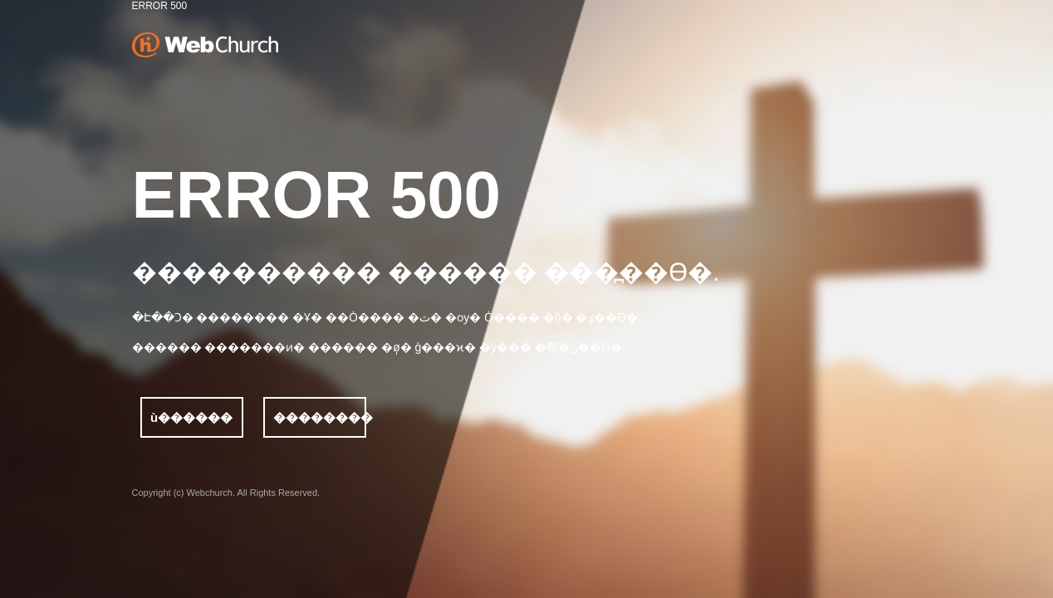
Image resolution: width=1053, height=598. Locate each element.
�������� (319, 417)
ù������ (191, 417)
